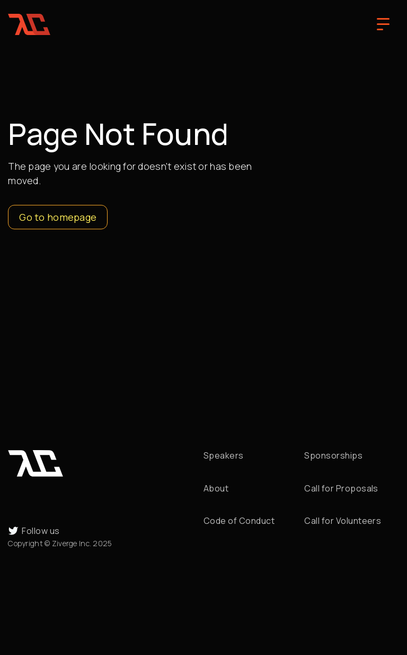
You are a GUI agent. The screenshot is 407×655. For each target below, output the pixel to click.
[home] (29, 24)
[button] (383, 24)
